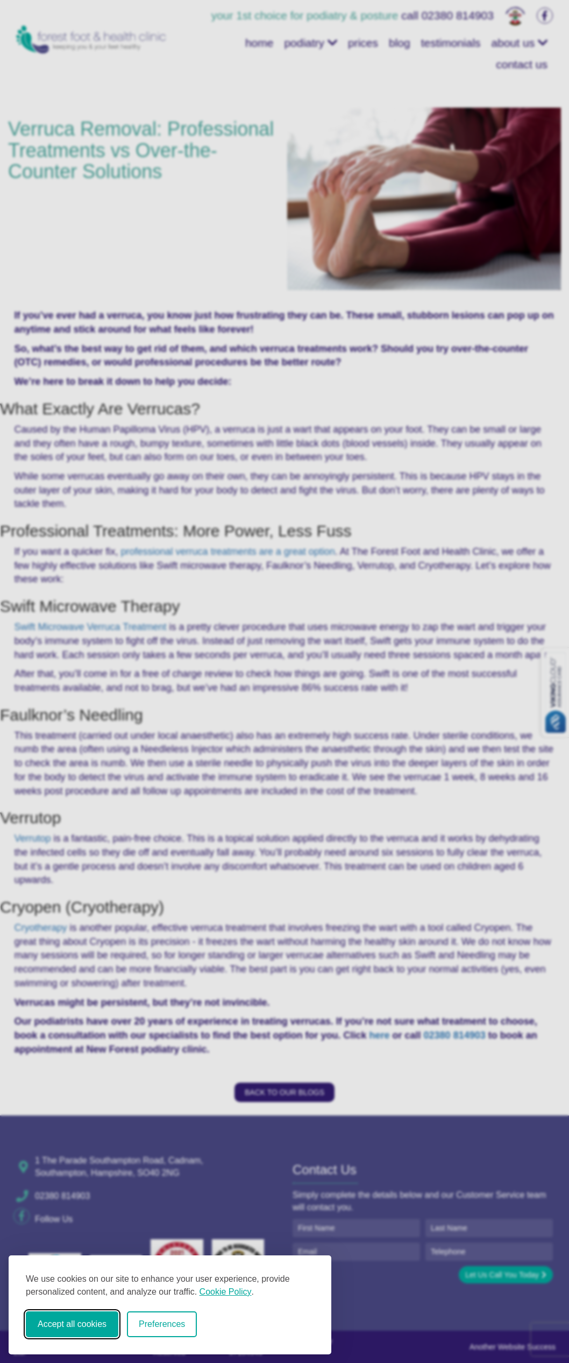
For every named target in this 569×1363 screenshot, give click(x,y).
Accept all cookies (72, 1324)
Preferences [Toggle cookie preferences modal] (162, 1324)
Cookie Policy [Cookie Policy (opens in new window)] (226, 1291)
